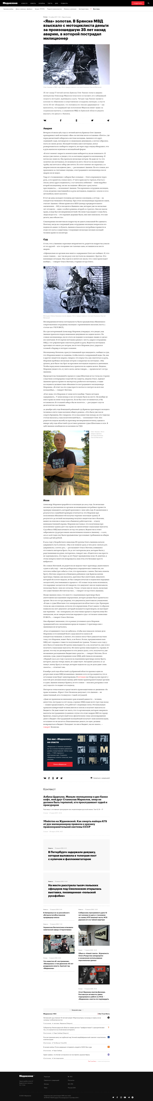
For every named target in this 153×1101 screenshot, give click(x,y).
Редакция (47, 1076)
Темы (45, 1087)
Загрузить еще (76, 1010)
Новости (24, 3)
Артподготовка (84, 9)
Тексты (50, 3)
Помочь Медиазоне (59, 764)
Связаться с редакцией (100, 778)
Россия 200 (72, 1087)
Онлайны (42, 3)
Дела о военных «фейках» (24, 9)
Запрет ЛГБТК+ (40, 9)
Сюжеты (33, 3)
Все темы (96, 9)
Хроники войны (8, 9)
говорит (46, 727)
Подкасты (64, 3)
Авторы (46, 1084)
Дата (56, 3)
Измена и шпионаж (70, 9)
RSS (70, 1076)
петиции (82, 677)
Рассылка (71, 1080)
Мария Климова (66, 17)
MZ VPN (70, 1084)
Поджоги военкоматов (54, 9)
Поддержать (138, 3)
